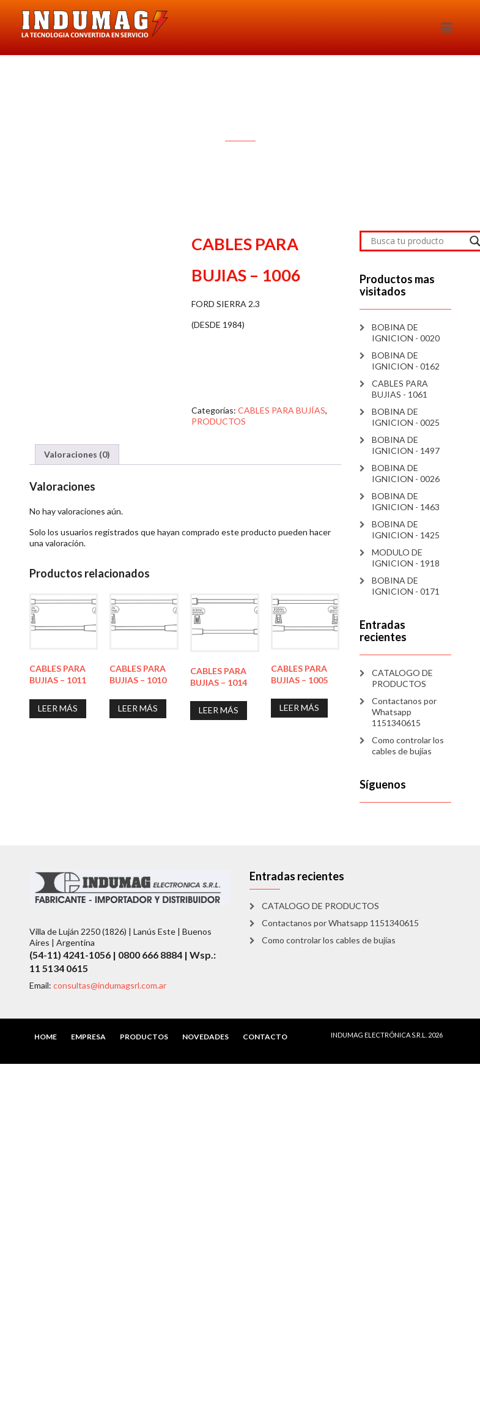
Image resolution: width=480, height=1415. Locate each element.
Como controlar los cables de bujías (408, 745)
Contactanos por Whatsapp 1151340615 (404, 712)
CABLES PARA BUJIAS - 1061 (400, 388)
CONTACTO (265, 1036)
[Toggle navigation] (446, 27)
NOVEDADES (205, 1036)
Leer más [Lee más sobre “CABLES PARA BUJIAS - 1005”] (299, 707)
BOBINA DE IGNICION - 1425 (406, 529)
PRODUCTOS (218, 421)
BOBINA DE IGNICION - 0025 (406, 417)
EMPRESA (88, 1036)
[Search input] (417, 241)
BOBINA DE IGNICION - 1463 (406, 501)
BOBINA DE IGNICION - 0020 (406, 332)
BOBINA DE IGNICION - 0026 (406, 473)
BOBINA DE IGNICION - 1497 (406, 445)
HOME (45, 1036)
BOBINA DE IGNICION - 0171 (406, 585)
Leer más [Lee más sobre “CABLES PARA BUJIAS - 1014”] (218, 710)
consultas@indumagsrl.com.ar (109, 985)
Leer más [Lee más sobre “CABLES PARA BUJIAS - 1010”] (138, 708)
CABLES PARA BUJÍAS (281, 410)
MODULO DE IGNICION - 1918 (406, 557)
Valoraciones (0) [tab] (77, 454)
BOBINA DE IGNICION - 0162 (406, 360)
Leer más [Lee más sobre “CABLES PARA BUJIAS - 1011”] (58, 708)
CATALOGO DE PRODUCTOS (402, 678)
